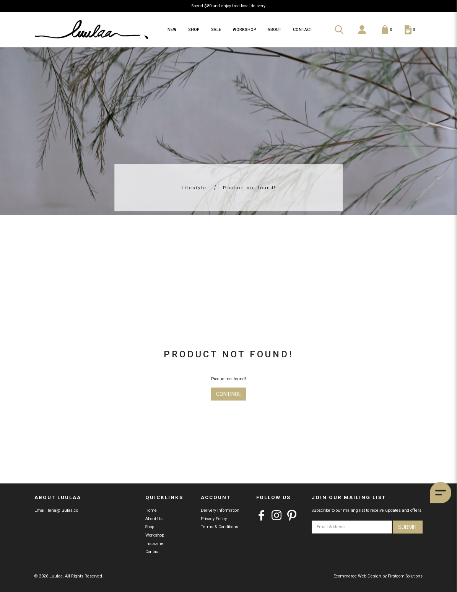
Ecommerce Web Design (357, 576)
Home (151, 510)
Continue (228, 394)
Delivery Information (220, 510)
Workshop (154, 535)
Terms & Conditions (219, 526)
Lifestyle (194, 187)
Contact (152, 551)
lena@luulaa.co (63, 510)
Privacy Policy (214, 518)
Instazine (154, 543)
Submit (408, 527)
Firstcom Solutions (405, 576)
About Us (154, 518)
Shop (150, 526)
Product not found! (249, 187)
